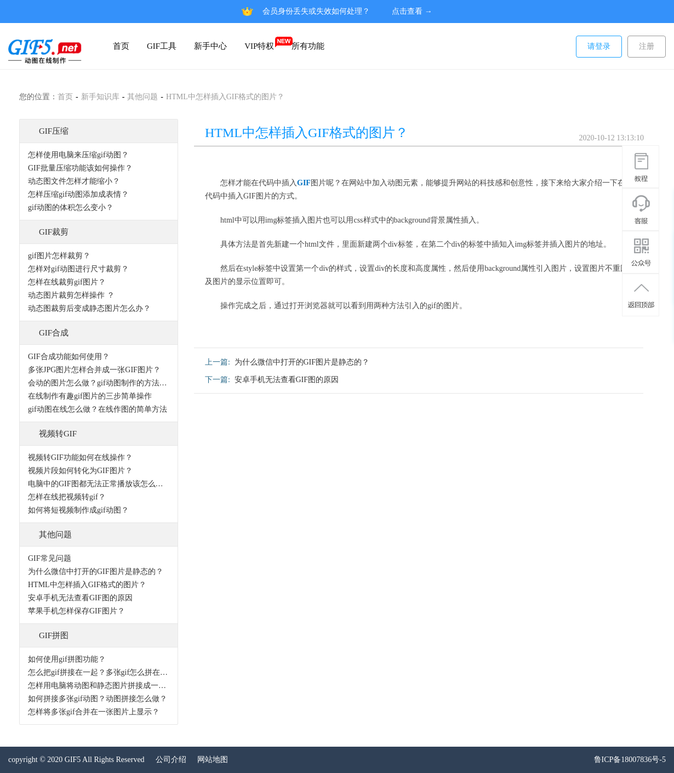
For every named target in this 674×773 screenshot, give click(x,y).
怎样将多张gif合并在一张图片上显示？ (93, 712)
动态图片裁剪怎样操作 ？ (71, 295)
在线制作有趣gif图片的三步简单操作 (90, 396)
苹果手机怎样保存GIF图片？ (76, 611)
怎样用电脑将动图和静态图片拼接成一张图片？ (98, 685)
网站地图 (212, 759)
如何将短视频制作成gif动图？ (78, 510)
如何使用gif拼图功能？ (67, 659)
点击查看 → (412, 11)
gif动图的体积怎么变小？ (70, 207)
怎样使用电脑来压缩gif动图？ (78, 155)
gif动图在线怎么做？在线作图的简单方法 (97, 409)
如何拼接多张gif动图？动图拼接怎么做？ (97, 699)
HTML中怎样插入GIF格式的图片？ (225, 97)
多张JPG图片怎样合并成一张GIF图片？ (94, 370)
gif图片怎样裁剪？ (59, 256)
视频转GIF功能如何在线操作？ (80, 457)
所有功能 (308, 46)
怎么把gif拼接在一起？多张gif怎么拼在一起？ (98, 672)
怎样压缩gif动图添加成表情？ (78, 194)
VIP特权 (263, 43)
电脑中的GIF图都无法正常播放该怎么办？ (98, 484)
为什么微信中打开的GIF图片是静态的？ (95, 571)
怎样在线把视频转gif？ (67, 497)
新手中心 (210, 46)
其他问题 (142, 97)
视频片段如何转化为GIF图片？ (80, 471)
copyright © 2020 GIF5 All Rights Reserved (76, 759)
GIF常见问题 (49, 558)
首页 (121, 46)
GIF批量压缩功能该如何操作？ (80, 168)
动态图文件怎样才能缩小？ (74, 181)
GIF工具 (161, 46)
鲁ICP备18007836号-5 (630, 759)
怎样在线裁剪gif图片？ (67, 282)
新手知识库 (100, 97)
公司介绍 (171, 759)
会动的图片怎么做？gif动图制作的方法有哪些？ (98, 383)
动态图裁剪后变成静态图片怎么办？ (89, 308)
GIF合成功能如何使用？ (69, 357)
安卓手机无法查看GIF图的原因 (80, 598)
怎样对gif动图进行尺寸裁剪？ (78, 269)
